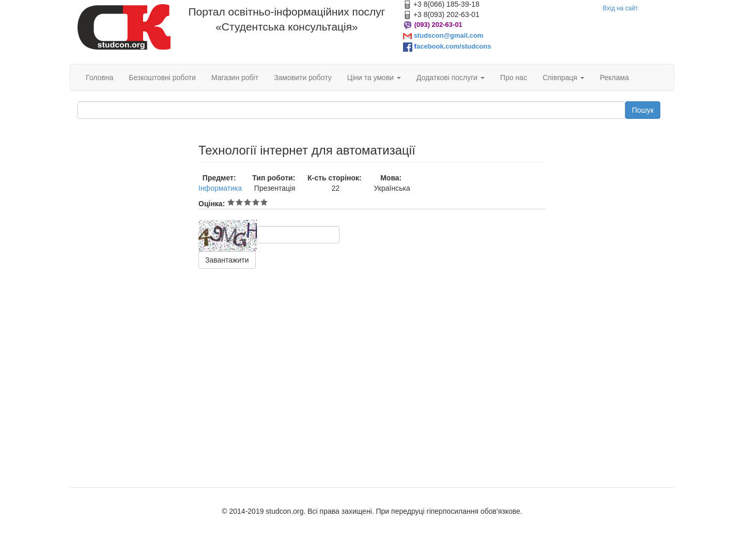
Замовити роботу (303, 77)
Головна (99, 77)
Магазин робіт (234, 77)
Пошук (643, 110)
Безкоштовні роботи (162, 77)
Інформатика (220, 188)
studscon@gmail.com (449, 35)
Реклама (614, 77)
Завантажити (227, 260)
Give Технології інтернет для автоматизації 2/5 (239, 202)
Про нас (513, 77)
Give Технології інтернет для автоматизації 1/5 (231, 202)
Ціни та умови (374, 77)
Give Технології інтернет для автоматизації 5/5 (264, 202)
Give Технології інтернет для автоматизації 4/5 (256, 202)
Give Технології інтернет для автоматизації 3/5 (247, 202)
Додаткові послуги (450, 77)
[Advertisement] (130, 299)
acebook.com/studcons (453, 46)
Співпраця (563, 77)
